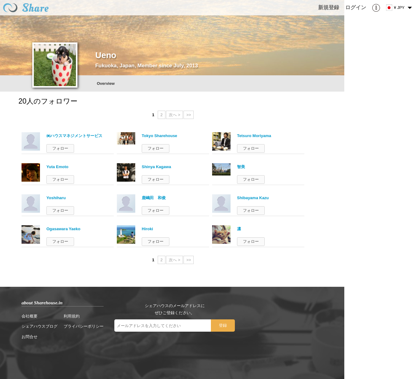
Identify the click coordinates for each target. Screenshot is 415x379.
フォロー (60, 148)
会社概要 (30, 316)
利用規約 (72, 316)
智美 (241, 166)
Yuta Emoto (57, 166)
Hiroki (147, 229)
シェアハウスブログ (39, 326)
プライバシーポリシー (84, 326)
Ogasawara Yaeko (63, 229)
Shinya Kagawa (156, 166)
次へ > (174, 115)
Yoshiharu (56, 197)
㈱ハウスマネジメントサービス (74, 135)
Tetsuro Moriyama (254, 135)
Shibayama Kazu (253, 197)
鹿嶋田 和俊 (154, 197)
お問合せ (30, 336)
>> (188, 115)
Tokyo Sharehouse (159, 135)
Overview (106, 83)
